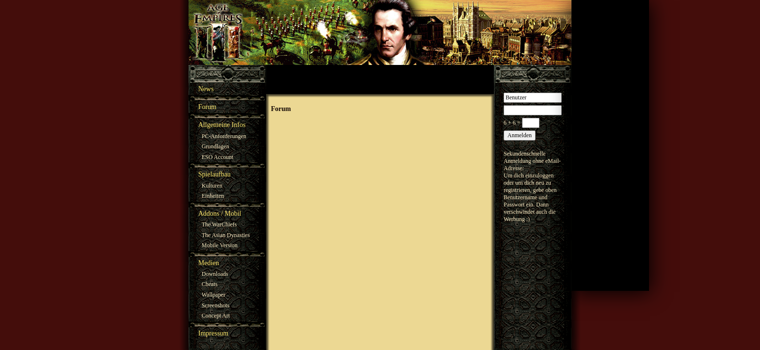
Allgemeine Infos (222, 124)
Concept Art (216, 315)
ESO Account (218, 157)
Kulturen (212, 185)
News (206, 89)
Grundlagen (215, 146)
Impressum (213, 333)
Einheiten (213, 195)
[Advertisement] (610, 145)
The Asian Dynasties (226, 235)
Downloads (215, 273)
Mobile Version (220, 245)
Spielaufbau (214, 174)
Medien (208, 263)
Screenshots (215, 305)
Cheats (210, 284)
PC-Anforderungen (224, 136)
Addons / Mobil (219, 213)
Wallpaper (213, 294)
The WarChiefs (219, 224)
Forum (207, 107)
